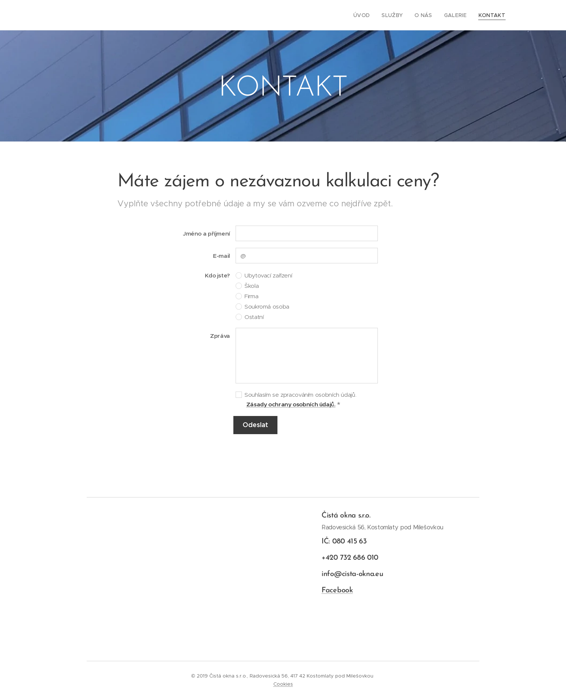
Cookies (283, 684)
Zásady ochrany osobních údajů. (291, 404)
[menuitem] (371, 15)
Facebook (337, 590)
